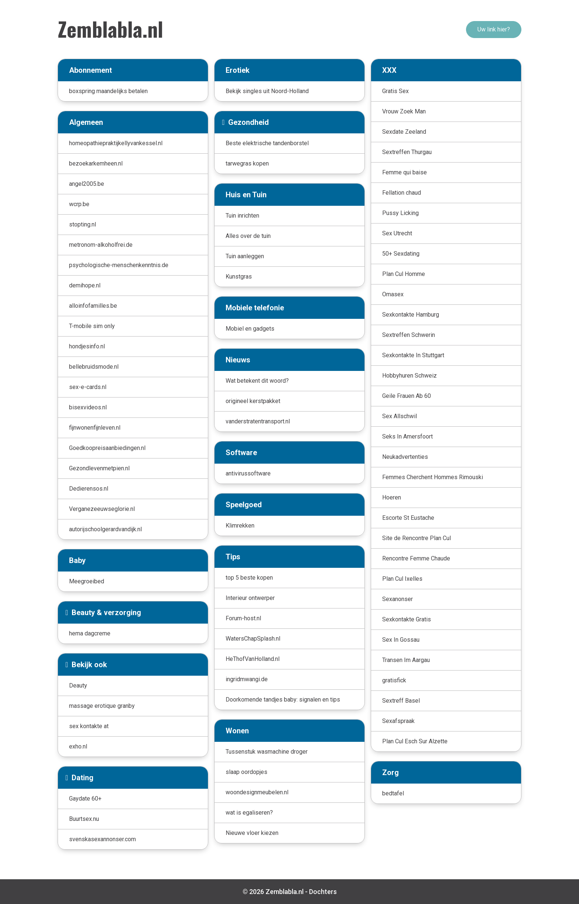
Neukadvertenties (405, 456)
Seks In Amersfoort (407, 436)
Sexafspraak (398, 720)
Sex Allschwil (399, 416)
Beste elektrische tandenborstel (267, 143)
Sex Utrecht (397, 233)
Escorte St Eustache (408, 517)
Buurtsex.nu (84, 818)
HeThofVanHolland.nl (253, 658)
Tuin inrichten (242, 215)
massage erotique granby (102, 705)
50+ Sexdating (400, 253)
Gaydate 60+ (85, 798)
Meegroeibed (86, 581)
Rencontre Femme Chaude (416, 558)
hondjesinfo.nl (87, 346)
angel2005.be (86, 183)
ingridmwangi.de (247, 679)
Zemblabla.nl (110, 28)
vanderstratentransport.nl (258, 421)
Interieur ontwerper (250, 597)
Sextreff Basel (401, 700)
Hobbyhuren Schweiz (409, 375)
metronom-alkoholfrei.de (101, 244)
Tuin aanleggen (245, 256)
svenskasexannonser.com (102, 839)
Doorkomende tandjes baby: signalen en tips (283, 699)
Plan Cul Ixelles (402, 578)
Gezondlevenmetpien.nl (99, 468)
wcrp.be (79, 204)
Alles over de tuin (248, 235)
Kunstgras (239, 276)
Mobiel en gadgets (250, 328)
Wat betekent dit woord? (257, 380)
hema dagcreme (89, 633)
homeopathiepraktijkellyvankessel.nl (115, 143)
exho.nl (78, 746)
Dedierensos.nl (88, 488)
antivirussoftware (248, 473)
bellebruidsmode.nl (94, 366)
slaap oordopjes (246, 771)
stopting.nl (82, 224)
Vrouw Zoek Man (404, 111)
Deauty (78, 685)
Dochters (323, 892)
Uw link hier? (493, 29)
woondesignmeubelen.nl (257, 792)
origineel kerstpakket (253, 401)
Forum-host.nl (243, 618)
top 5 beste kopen (249, 577)
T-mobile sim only (92, 326)
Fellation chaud (401, 192)
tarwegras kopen (247, 163)
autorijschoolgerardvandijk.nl (105, 529)
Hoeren (391, 497)
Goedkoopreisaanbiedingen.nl (107, 447)
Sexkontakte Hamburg (410, 314)
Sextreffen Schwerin (408, 334)
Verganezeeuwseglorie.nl (102, 508)
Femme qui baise (404, 172)
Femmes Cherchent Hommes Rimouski (432, 477)
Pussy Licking (400, 212)
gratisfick (394, 680)
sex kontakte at (89, 726)
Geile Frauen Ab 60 (406, 395)
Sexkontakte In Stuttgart (413, 355)
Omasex (393, 294)
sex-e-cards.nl (87, 386)
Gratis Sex (395, 91)
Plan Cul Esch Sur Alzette (415, 741)
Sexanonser (397, 599)
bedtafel (393, 793)
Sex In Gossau (400, 639)
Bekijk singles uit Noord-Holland (267, 91)
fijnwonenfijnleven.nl (94, 427)
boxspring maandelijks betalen (108, 91)
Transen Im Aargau (406, 659)
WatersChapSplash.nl (253, 638)
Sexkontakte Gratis (406, 619)
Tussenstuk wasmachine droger (267, 751)
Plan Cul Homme (403, 273)
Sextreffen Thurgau (407, 152)
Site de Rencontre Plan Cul (416, 538)
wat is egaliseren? (249, 812)
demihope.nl (84, 285)
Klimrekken (240, 525)
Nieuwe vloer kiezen (252, 832)
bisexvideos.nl (88, 407)
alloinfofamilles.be (93, 305)
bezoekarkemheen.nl (96, 163)
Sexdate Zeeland (404, 131)
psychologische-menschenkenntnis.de (118, 265)
